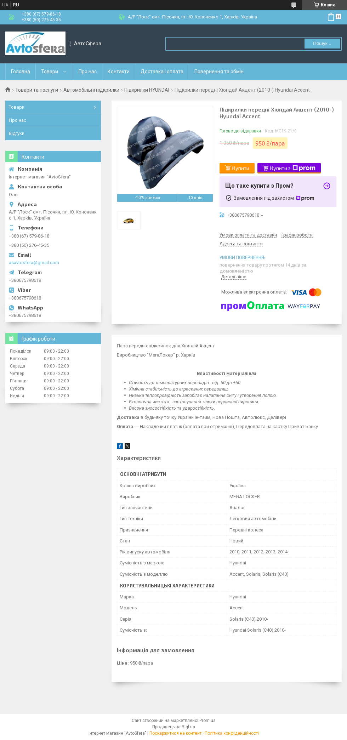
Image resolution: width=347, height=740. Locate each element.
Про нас (88, 71)
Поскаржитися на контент (175, 733)
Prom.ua (207, 720)
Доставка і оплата (162, 71)
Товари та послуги (36, 90)
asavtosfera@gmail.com (34, 262)
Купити (240, 168)
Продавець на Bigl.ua (173, 726)
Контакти (119, 71)
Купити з (292, 168)
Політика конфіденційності (232, 733)
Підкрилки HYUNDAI (146, 90)
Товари (49, 71)
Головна (20, 71)
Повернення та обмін (219, 71)
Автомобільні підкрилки (91, 90)
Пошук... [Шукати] (322, 43)
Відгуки (16, 133)
